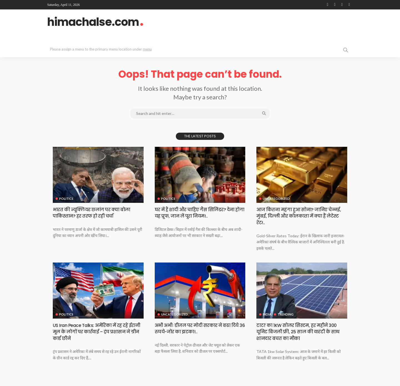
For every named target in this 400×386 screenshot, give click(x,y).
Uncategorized (276, 198)
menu (147, 49)
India (267, 314)
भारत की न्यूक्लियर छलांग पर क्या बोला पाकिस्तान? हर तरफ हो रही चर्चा (97, 212)
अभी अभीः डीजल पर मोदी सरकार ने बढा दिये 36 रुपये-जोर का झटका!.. (197, 328)
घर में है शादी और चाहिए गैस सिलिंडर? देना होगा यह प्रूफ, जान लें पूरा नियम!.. (200, 212)
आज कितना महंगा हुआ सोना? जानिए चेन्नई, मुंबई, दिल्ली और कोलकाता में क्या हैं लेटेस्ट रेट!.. (301, 216)
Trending (286, 314)
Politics (66, 198)
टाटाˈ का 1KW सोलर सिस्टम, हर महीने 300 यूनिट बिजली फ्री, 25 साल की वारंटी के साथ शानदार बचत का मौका (301, 332)
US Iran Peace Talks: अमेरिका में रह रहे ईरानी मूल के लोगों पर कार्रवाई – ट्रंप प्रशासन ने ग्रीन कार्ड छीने (94, 332)
